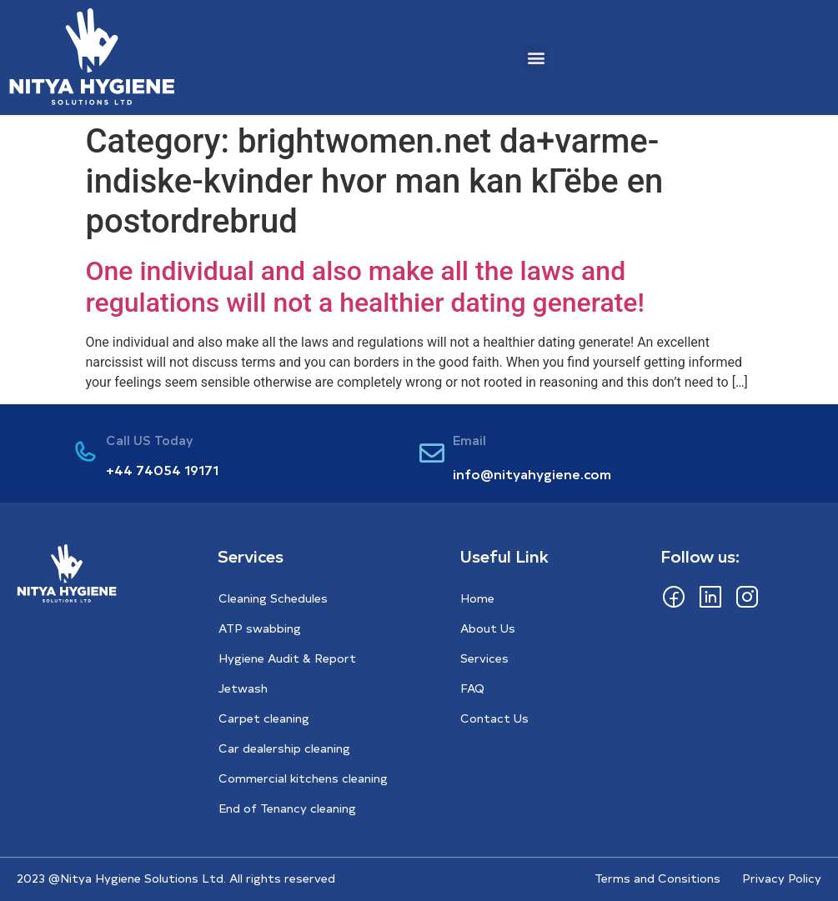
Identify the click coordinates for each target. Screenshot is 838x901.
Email (469, 439)
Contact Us (494, 718)
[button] (536, 58)
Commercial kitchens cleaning (303, 778)
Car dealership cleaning (284, 748)
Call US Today (149, 439)
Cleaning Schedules (273, 598)
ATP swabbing (259, 628)
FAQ (472, 688)
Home (477, 598)
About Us (487, 628)
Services (484, 658)
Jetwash (243, 688)
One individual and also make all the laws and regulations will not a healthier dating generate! (365, 286)
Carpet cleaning (263, 718)
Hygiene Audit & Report (287, 658)
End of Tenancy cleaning (287, 808)
